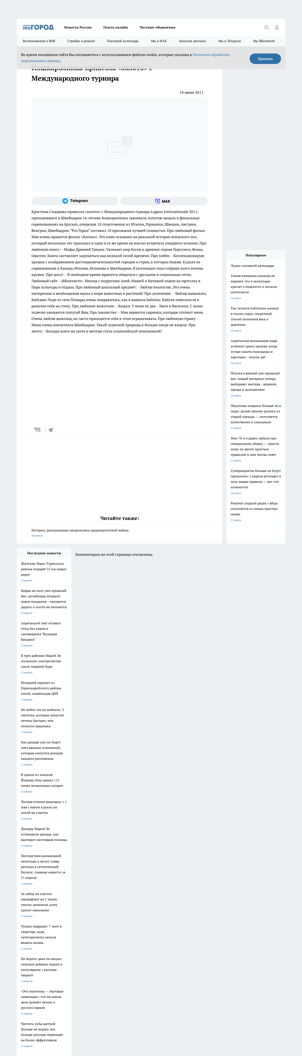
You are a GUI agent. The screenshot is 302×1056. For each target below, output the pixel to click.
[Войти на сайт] (277, 27)
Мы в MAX (159, 41)
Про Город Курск (63, 889)
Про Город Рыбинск (100, 889)
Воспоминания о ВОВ (39, 41)
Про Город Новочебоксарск (69, 884)
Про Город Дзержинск (30, 899)
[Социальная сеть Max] (164, 201)
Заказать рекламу (192, 41)
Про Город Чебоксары (30, 884)
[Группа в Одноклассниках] (211, 891)
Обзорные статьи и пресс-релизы (143, 914)
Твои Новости (25, 889)
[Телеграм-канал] (74, 201)
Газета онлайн (115, 27)
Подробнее (127, 989)
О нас (20, 919)
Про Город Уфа (133, 889)
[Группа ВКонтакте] (200, 891)
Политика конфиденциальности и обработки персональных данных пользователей (66, 995)
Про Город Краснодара (102, 899)
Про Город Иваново (172, 884)
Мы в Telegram (229, 41)
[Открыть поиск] (266, 27)
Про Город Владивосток (67, 899)
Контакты (75, 919)
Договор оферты (26, 914)
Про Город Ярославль (101, 884)
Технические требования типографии (91, 914)
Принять (265, 59)
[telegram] (52, 430)
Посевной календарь (123, 41)
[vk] (38, 430)
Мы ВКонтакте (264, 41)
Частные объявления (157, 27)
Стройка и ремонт (81, 41)
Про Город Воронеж (136, 884)
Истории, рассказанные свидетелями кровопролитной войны (119, 533)
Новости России (78, 27)
